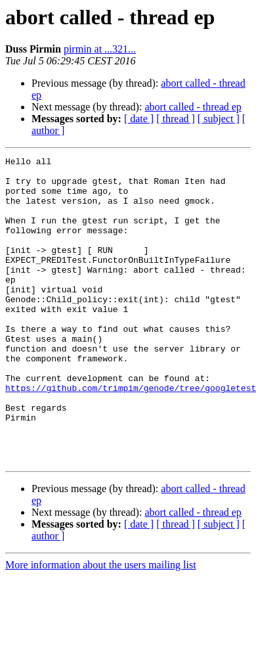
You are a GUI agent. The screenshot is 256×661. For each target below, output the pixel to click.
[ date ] (139, 118)
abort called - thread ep (192, 106)
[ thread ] (175, 118)
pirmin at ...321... (100, 49)
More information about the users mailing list (100, 625)
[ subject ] (219, 118)
